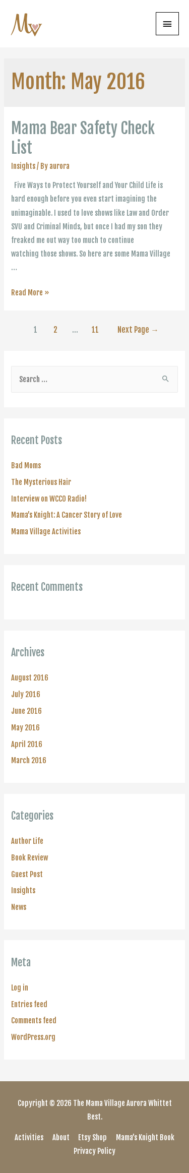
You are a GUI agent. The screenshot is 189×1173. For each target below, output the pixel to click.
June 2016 (26, 711)
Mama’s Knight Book (145, 1137)
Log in (19, 988)
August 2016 (29, 678)
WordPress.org (33, 1037)
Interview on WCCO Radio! (49, 499)
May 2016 (25, 727)
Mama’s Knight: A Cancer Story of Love (66, 515)
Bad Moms (26, 465)
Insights (23, 166)
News (18, 907)
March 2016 (28, 760)
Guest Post (27, 874)
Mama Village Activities (46, 531)
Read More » (30, 292)
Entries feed (29, 1004)
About (61, 1137)
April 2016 (26, 744)
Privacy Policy (94, 1151)
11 (95, 330)
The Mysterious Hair (41, 482)
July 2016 (25, 694)
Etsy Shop (92, 1137)
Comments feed (33, 1020)
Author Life (27, 841)
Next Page (138, 330)
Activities (29, 1137)
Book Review (29, 857)
